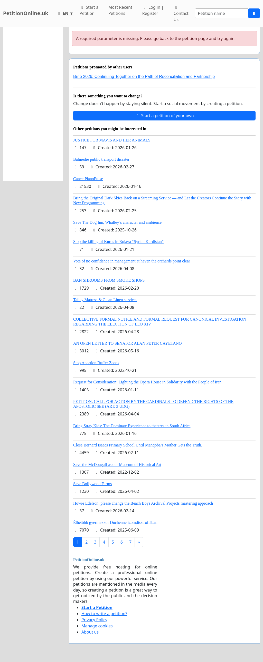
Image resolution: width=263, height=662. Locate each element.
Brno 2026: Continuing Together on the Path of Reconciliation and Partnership (144, 76)
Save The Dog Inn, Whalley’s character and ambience (117, 222)
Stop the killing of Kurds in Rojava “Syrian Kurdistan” (118, 241)
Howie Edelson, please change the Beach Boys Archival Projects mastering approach (143, 503)
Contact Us (181, 13)
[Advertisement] (33, 104)
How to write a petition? (104, 613)
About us (90, 632)
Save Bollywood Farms (92, 484)
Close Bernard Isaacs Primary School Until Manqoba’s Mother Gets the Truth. (137, 445)
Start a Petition (89, 10)
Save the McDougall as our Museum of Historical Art (117, 464)
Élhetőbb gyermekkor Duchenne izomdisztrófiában (115, 522)
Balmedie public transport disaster (101, 159)
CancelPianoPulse (88, 179)
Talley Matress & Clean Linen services (105, 300)
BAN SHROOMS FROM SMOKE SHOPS (109, 280)
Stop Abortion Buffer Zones (96, 363)
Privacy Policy (94, 620)
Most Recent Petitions (120, 10)
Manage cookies (97, 626)
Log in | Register (153, 10)
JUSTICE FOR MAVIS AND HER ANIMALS (112, 140)
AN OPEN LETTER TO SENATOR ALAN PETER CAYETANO (127, 343)
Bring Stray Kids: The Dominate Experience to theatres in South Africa (131, 426)
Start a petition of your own (164, 115)
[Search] (221, 13)
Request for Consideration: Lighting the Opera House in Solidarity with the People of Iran (147, 382)
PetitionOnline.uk (25, 13)
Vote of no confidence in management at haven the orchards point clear (131, 261)
